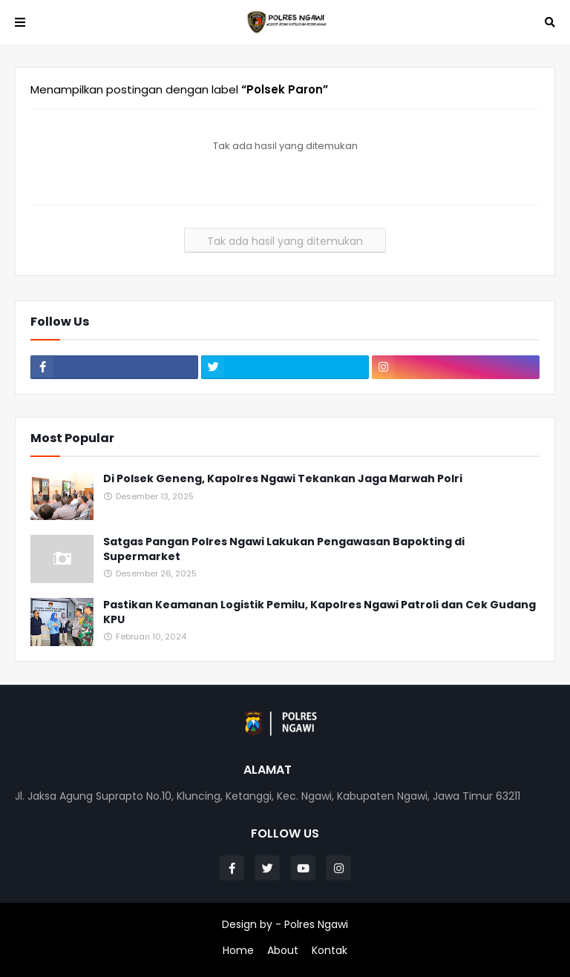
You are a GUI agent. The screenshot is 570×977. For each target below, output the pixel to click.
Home (238, 951)
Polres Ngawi (316, 924)
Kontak (329, 951)
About (282, 951)
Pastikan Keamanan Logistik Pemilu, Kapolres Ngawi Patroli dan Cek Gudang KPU (319, 612)
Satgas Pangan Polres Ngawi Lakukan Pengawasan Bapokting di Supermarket (284, 549)
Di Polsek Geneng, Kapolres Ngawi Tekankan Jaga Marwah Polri (282, 479)
